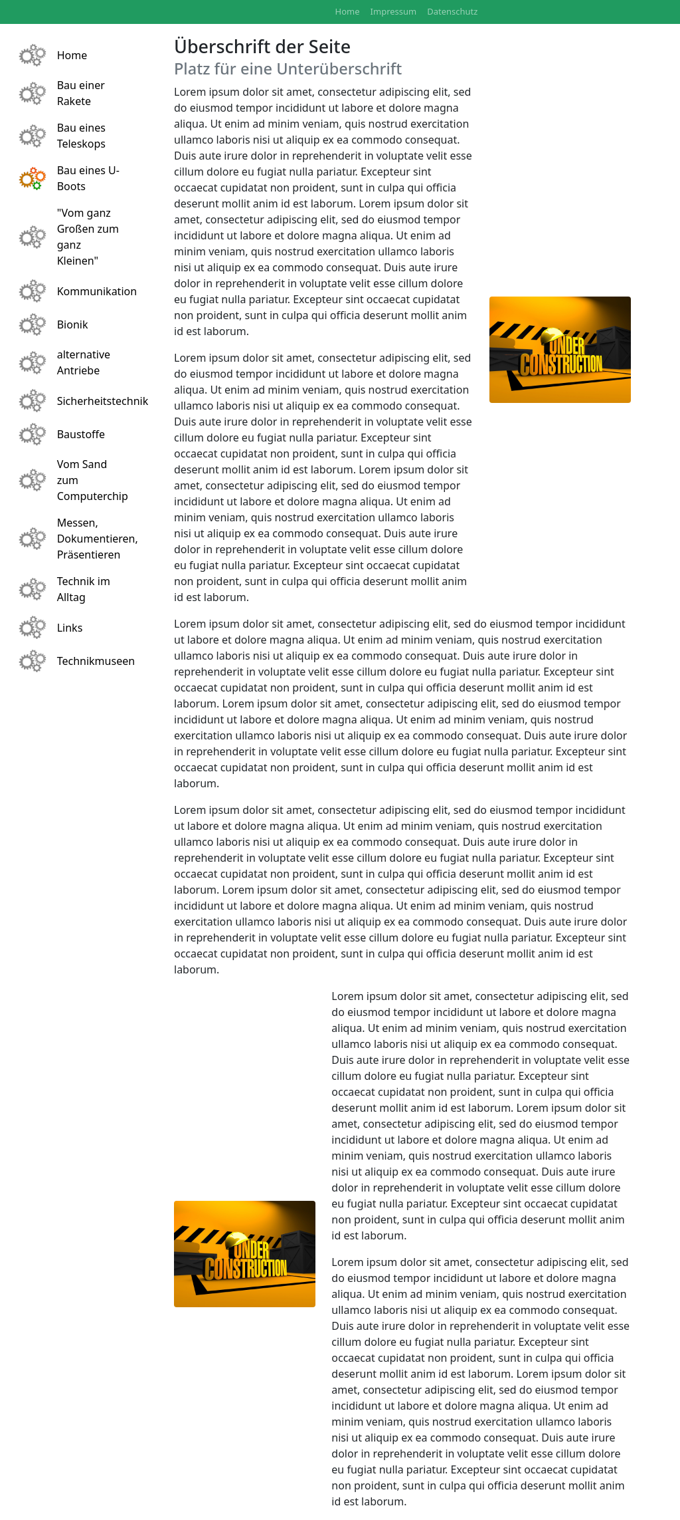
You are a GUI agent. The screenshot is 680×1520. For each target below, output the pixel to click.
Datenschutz (452, 11)
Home (347, 11)
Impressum (394, 11)
